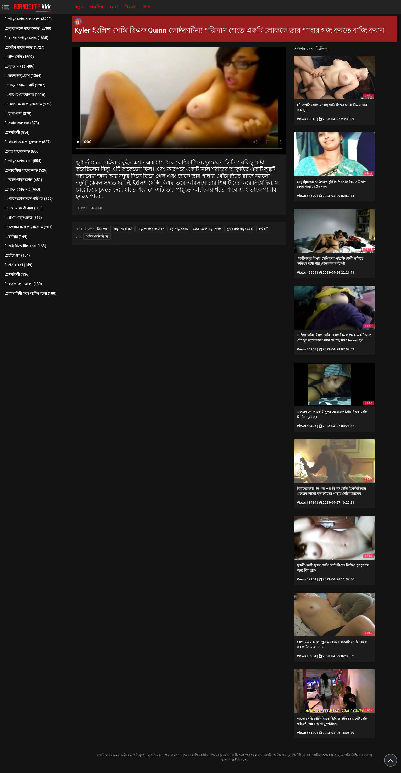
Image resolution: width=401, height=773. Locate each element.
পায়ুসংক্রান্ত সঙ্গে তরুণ (151, 229)
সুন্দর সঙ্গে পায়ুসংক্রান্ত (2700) (27, 28)
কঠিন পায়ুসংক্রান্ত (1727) (24, 47)
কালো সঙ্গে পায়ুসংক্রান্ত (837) (27, 142)
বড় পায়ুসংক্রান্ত (179, 229)
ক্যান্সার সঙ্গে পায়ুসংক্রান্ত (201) (28, 227)
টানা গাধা (102, 229)
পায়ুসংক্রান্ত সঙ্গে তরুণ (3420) (28, 19)
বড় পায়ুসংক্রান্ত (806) (22, 151)
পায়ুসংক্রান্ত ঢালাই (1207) (25, 85)
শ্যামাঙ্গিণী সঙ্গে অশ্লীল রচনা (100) (30, 293)
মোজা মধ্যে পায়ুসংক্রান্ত (207, 229)
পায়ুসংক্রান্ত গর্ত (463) (22, 189)
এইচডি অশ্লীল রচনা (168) (25, 246)
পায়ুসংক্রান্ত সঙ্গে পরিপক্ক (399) (28, 199)
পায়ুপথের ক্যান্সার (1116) (25, 95)
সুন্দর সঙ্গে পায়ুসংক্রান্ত (240, 229)
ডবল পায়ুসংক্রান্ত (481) (23, 180)
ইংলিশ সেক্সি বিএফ (97, 236)
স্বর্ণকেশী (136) (16, 274)
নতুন (79, 7)
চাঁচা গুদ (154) (17, 255)
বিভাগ (131, 7)
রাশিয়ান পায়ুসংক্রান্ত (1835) (26, 38)
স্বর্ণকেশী (263, 229)
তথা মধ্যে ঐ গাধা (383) (23, 208)
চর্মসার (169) (15, 236)
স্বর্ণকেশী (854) (16, 132)
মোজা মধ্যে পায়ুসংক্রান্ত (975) (27, 104)
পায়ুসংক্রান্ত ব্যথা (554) (22, 161)
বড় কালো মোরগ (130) (23, 284)
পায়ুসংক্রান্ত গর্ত (123, 229)
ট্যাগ (146, 7)
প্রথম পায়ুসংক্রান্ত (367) (23, 218)
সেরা (114, 7)
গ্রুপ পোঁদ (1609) (19, 57)
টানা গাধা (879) (17, 113)
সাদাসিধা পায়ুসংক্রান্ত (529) (26, 170)
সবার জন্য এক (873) (21, 123)
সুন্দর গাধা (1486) (19, 66)
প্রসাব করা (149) (18, 265)
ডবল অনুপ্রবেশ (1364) (22, 76)
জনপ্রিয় (97, 7)
